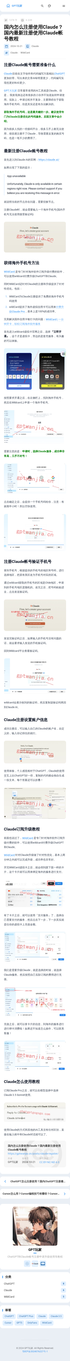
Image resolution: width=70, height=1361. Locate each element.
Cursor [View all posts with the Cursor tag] (8, 1322)
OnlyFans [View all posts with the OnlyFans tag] (32, 1322)
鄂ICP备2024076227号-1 (35, 1351)
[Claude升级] (35, 1263)
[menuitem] (56, 6)
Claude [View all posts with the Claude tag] (42, 1316)
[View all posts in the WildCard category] (35, 1296)
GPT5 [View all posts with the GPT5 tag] (19, 1322)
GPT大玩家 (10, 90)
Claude (8, 73)
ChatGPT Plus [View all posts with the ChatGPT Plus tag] (26, 1316)
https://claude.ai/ (48, 159)
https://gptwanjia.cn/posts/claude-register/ (33, 1153)
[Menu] (64, 6)
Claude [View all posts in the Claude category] (35, 46)
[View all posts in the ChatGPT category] (35, 1283)
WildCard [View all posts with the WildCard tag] (47, 1322)
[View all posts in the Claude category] (35, 1290)
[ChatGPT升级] (27, 1263)
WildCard (9, 271)
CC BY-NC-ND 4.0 (49, 1162)
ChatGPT (59, 73)
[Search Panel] (42, 6)
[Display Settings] (49, 6)
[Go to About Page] (35, 1226)
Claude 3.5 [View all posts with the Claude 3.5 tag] (56, 1316)
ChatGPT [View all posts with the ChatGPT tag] (9, 1316)
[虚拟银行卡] (43, 1263)
